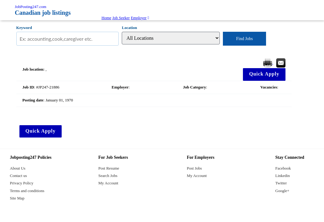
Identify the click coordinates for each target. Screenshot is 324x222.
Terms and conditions (27, 190)
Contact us (18, 175)
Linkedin (282, 175)
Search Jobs (107, 175)
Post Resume (108, 168)
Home (106, 17)
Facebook (283, 168)
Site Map (17, 198)
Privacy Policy (21, 183)
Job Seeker (121, 17)
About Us (17, 168)
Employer (138, 17)
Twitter (281, 183)
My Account (108, 183)
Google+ (282, 190)
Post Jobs (194, 168)
